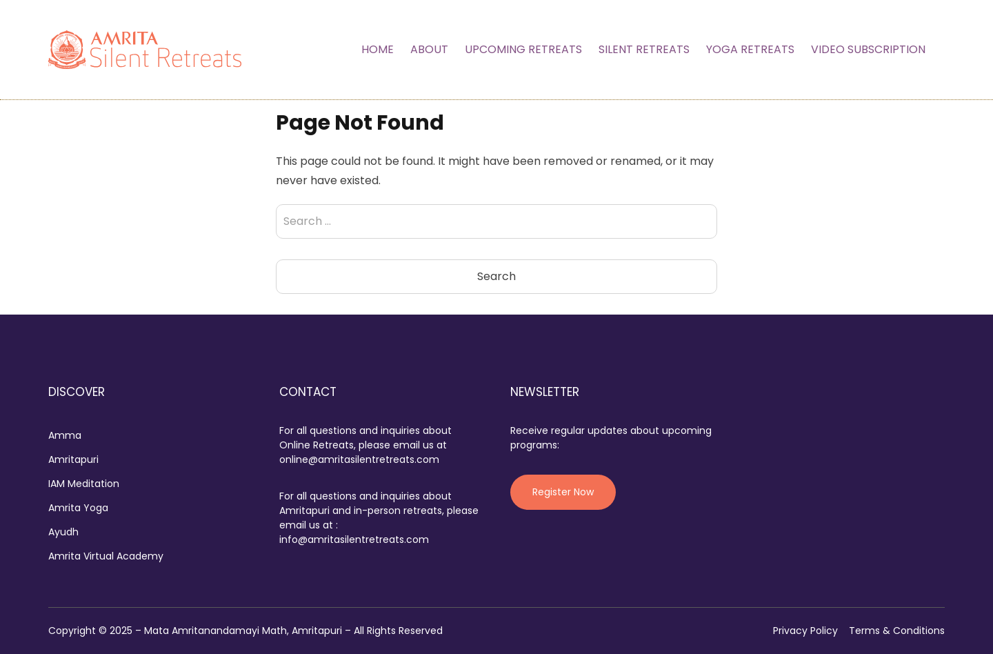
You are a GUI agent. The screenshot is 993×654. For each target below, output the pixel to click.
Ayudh (63, 532)
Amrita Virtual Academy (105, 556)
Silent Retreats (644, 49)
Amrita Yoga (78, 508)
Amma (64, 435)
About (429, 49)
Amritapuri (73, 459)
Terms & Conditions (897, 630)
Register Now (563, 492)
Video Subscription (868, 49)
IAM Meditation (83, 483)
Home (377, 49)
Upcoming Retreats (523, 49)
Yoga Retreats (750, 49)
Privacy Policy (805, 630)
